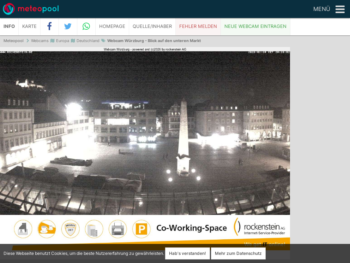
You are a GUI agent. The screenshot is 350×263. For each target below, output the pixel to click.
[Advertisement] (320, 155)
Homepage (112, 26)
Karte (29, 26)
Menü (329, 9)
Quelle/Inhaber (152, 26)
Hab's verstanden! (187, 253)
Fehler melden (198, 26)
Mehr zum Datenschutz (238, 253)
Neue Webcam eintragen (255, 26)
